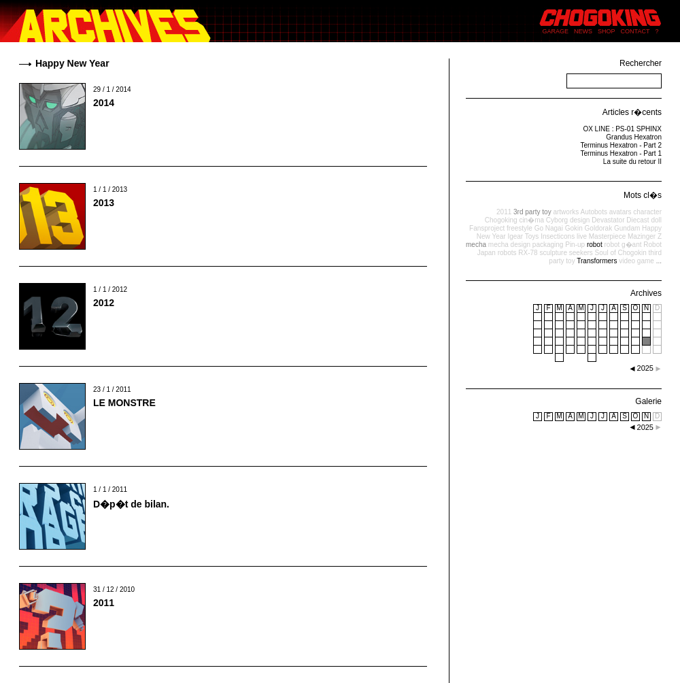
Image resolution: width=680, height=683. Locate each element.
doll (656, 220)
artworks (566, 212)
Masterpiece (607, 236)
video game (636, 261)
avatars (620, 212)
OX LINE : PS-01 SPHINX (622, 129)
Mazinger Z (645, 236)
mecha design (509, 244)
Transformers (597, 261)
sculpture (553, 252)
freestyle (519, 228)
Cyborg (557, 220)
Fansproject (487, 228)
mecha (476, 244)
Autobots (593, 212)
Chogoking (501, 220)
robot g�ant (622, 244)
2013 (103, 202)
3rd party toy (532, 212)
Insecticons (558, 236)
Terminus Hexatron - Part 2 (621, 145)
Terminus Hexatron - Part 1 (621, 153)
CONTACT (635, 31)
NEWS (583, 31)
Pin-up (575, 244)
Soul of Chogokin (621, 252)
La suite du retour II (632, 161)
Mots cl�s (643, 195)
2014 (103, 102)
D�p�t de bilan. (131, 504)
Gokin (574, 228)
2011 (103, 602)
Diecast (637, 220)
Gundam (627, 228)
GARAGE (556, 31)
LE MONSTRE (124, 402)
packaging (548, 244)
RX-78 (527, 252)
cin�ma (531, 220)
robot (594, 244)
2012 (103, 302)
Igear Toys (523, 236)
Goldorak (599, 228)
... (659, 261)
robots (507, 252)
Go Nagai (548, 228)
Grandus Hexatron (634, 137)
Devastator (608, 220)
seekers (581, 252)
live (582, 236)
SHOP (606, 31)
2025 (645, 427)
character (647, 212)
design (580, 220)
